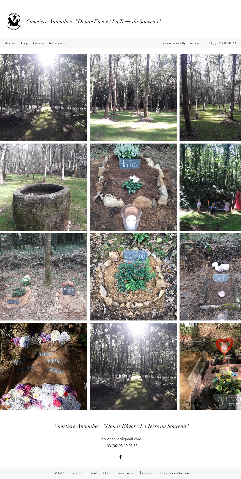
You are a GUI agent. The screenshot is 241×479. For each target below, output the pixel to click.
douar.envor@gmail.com (181, 43)
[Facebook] (120, 456)
